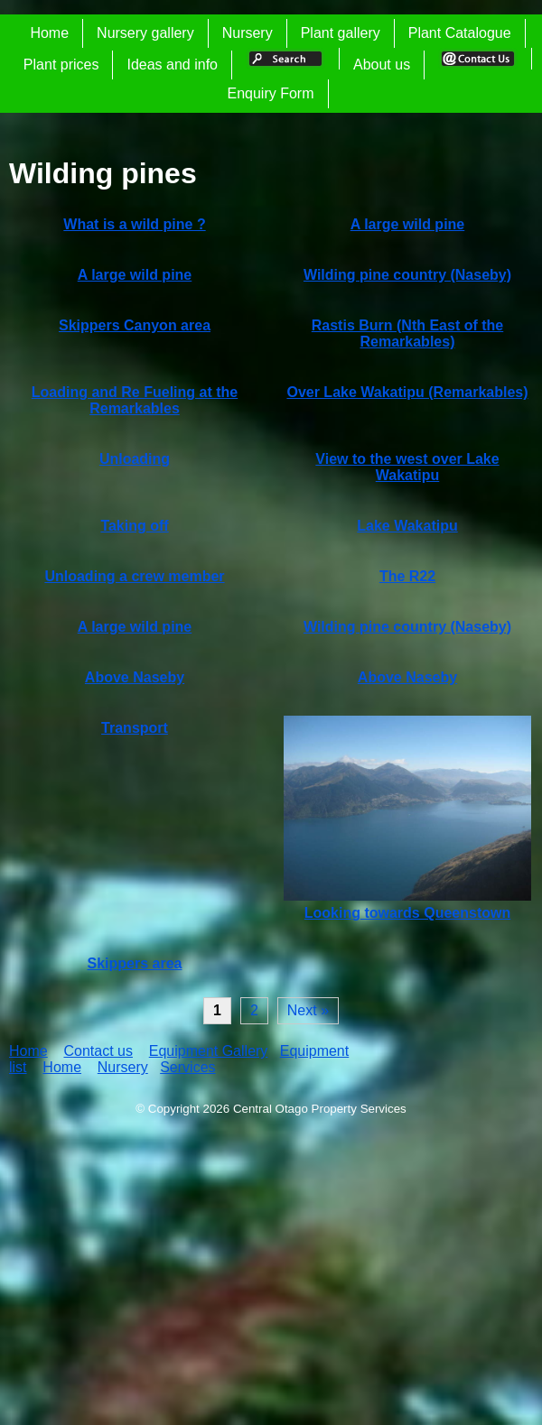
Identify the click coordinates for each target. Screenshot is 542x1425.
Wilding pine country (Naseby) (407, 274)
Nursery (247, 33)
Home (49, 33)
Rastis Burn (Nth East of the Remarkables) (407, 333)
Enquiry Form (270, 93)
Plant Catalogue (459, 33)
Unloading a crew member (134, 576)
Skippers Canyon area (134, 325)
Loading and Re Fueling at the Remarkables (135, 400)
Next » (308, 1010)
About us (381, 64)
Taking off (134, 525)
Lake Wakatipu (407, 525)
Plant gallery (340, 33)
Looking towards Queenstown (407, 913)
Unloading (134, 459)
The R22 (407, 576)
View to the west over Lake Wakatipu (407, 467)
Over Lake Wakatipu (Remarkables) (407, 392)
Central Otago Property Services (319, 1108)
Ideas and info (172, 64)
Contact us (97, 1051)
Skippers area (135, 963)
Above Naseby (134, 677)
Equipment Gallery (208, 1051)
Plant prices (61, 64)
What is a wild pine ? (134, 224)
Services (187, 1067)
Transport (134, 728)
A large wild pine (407, 224)
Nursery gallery (145, 33)
